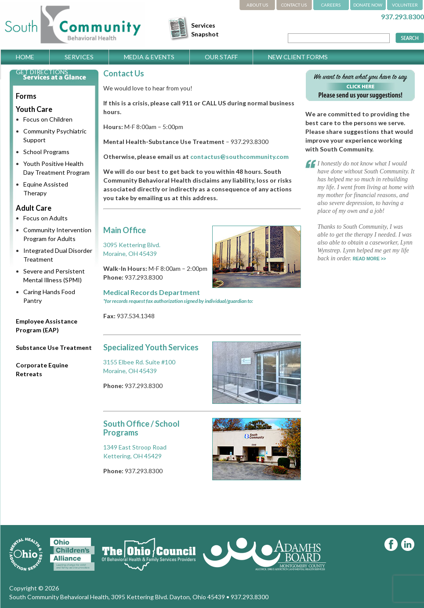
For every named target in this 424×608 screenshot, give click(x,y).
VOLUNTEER (405, 4)
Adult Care (33, 208)
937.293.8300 (402, 16)
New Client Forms (298, 57)
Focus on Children (47, 119)
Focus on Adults (45, 218)
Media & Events (149, 57)
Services (79, 57)
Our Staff (221, 57)
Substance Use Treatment (54, 347)
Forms (26, 96)
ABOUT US (257, 4)
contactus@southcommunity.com (239, 156)
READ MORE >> (369, 258)
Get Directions (42, 72)
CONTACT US (294, 4)
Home (25, 57)
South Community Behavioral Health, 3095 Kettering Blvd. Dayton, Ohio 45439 (117, 597)
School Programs (46, 151)
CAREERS (331, 4)
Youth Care (34, 109)
